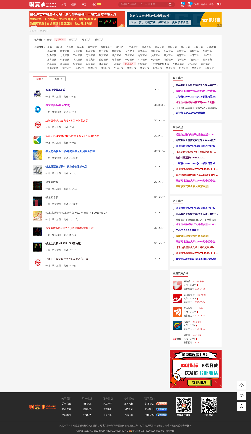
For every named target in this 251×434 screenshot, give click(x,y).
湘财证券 (92, 68)
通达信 (59, 47)
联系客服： (152, 409)
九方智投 (129, 51)
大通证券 (51, 63)
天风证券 (198, 47)
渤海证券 (51, 55)
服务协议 (107, 415)
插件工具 (99, 39)
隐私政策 (87, 403)
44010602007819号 (154, 431)
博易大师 (146, 47)
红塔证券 (116, 59)
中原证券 (116, 63)
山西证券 (90, 63)
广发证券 (142, 59)
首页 (63, 4)
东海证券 (159, 47)
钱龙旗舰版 (51, 182)
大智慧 (69, 47)
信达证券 (103, 59)
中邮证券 (64, 59)
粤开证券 (103, 51)
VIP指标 (129, 409)
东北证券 (79, 68)
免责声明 (107, 403)
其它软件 (120, 47)
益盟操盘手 (106, 47)
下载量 (57, 78)
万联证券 (181, 59)
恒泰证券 (207, 55)
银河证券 (103, 55)
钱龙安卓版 (51, 197)
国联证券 (209, 68)
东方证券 (51, 59)
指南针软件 (52, 68)
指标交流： (152, 415)
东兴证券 (155, 59)
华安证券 (144, 68)
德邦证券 (155, 51)
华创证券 (129, 59)
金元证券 (194, 55)
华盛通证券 (178, 63)
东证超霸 (192, 63)
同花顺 (80, 47)
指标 (73, 4)
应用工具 (73, 39)
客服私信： (152, 403)
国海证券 (157, 68)
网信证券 (168, 59)
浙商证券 (116, 51)
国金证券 (129, 55)
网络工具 (86, 39)
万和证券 (90, 55)
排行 (94, 4)
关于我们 (66, 403)
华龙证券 (77, 59)
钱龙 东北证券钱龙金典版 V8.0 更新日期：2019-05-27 (76, 212)
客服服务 (87, 415)
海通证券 (142, 55)
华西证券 (196, 68)
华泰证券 (170, 68)
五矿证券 (77, 55)
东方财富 (92, 47)
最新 (39, 78)
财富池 (32, 30)
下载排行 (128, 415)
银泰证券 (77, 63)
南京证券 (64, 51)
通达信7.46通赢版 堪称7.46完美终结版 (196, 108)
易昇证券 (116, 55)
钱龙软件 (129, 63)
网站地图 (66, 415)
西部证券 (205, 63)
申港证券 (194, 51)
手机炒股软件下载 (160, 63)
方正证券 (185, 47)
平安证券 (168, 55)
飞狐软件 (194, 59)
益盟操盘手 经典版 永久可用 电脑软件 (196, 219)
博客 (83, 4)
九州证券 (77, 51)
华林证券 (207, 51)
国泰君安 (207, 59)
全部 (49, 39)
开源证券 (64, 63)
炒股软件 (60, 39)
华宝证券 (66, 68)
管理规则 (107, 409)
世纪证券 (90, 51)
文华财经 (133, 47)
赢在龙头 (90, 59)
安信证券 (155, 55)
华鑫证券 (131, 68)
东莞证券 (142, 63)
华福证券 (51, 51)
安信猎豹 (211, 47)
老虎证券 (64, 55)
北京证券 (103, 63)
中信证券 (118, 68)
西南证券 (181, 51)
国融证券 (172, 47)
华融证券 (168, 51)
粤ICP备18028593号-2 (117, 431)
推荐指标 (128, 403)
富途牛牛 (142, 51)
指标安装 (66, 409)
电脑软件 (44, 30)
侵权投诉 (87, 409)
